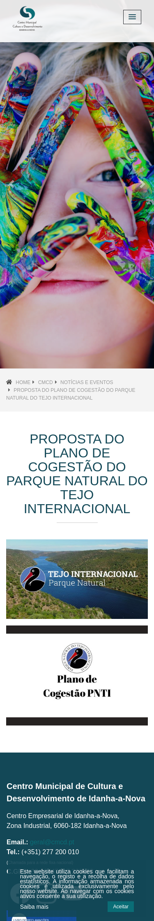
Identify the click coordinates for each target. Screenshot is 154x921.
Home (23, 382)
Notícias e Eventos (86, 382)
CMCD (45, 382)
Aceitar (121, 907)
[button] (11, 184)
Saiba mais (34, 906)
